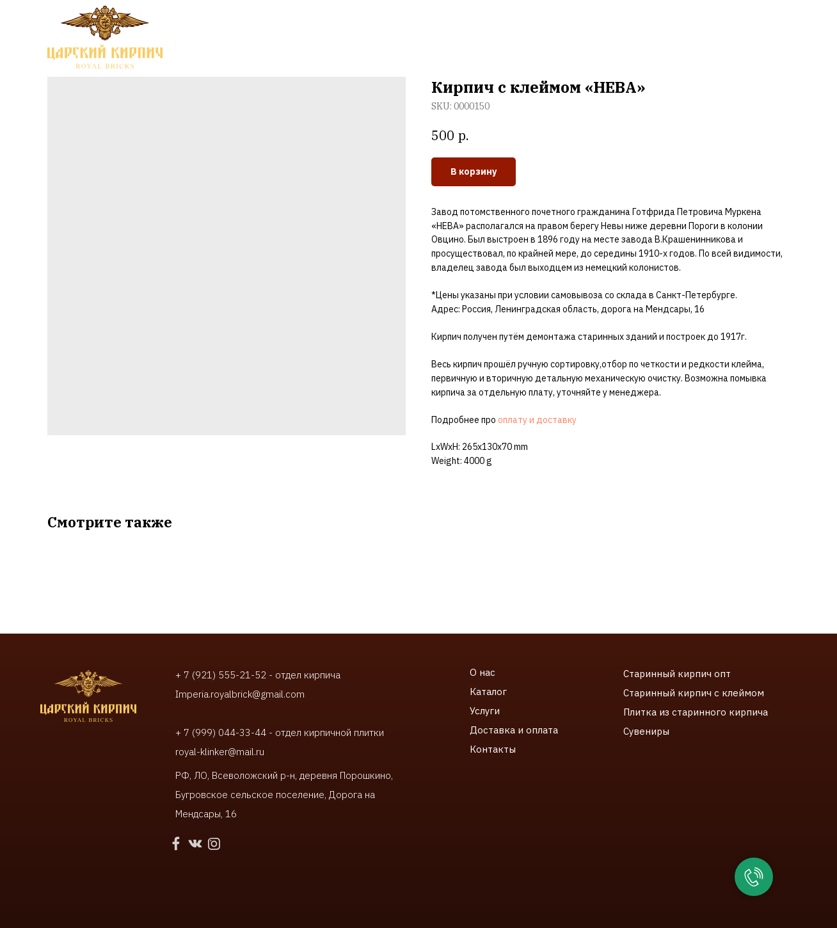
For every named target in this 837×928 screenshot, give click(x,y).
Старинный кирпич (667, 674)
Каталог (488, 691)
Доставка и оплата (514, 730)
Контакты (535, 38)
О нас (482, 672)
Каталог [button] (213, 38)
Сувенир (642, 731)
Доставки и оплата (448, 38)
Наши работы (354, 38)
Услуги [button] (277, 38)
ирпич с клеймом (723, 693)
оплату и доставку (537, 420)
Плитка (641, 712)
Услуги (485, 711)
